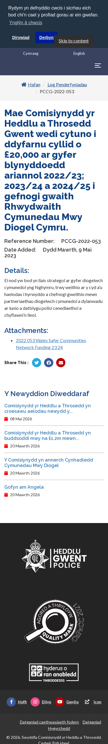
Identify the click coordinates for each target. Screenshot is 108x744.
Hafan (30, 84)
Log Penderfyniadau (67, 84)
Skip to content (74, 40)
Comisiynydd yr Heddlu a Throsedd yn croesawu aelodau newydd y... (47, 408)
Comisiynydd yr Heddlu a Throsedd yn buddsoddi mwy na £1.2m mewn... (47, 435)
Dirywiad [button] (20, 37)
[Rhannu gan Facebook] (48, 362)
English (79, 53)
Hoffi (17, 702)
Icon (91, 702)
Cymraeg (30, 53)
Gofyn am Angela (24, 487)
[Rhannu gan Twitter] (36, 362)
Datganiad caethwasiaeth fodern (49, 721)
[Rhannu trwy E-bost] (60, 362)
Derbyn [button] (46, 37)
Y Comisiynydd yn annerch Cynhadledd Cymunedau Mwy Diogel (48, 462)
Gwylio (67, 702)
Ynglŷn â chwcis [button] (25, 22)
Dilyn (41, 702)
